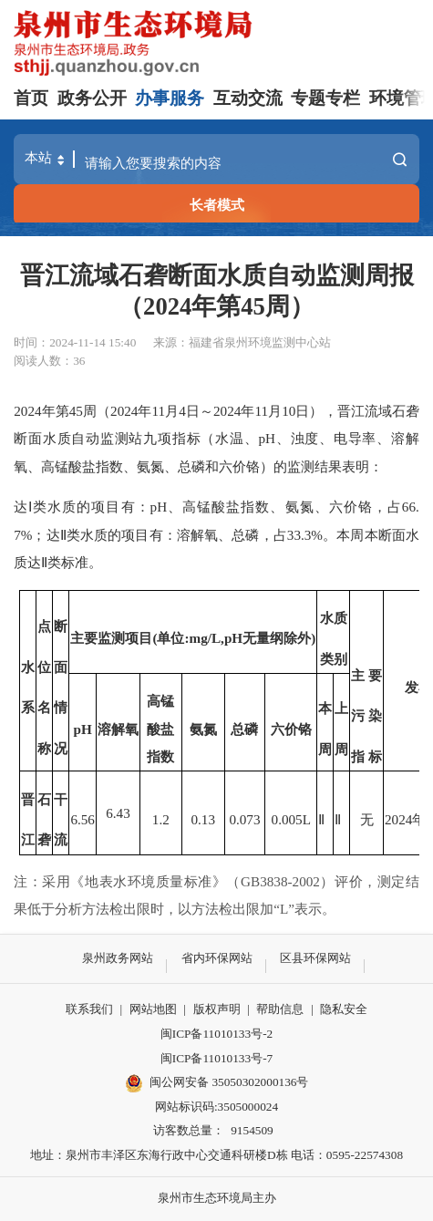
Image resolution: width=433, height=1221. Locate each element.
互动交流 (248, 98)
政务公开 (92, 98)
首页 (31, 98)
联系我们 (89, 1009)
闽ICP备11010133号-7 (216, 1058)
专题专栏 (325, 98)
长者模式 (217, 204)
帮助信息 (280, 1009)
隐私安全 (343, 1009)
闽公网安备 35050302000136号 (217, 1083)
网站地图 (153, 1009)
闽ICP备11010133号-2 (216, 1033)
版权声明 (217, 1009)
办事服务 (169, 98)
